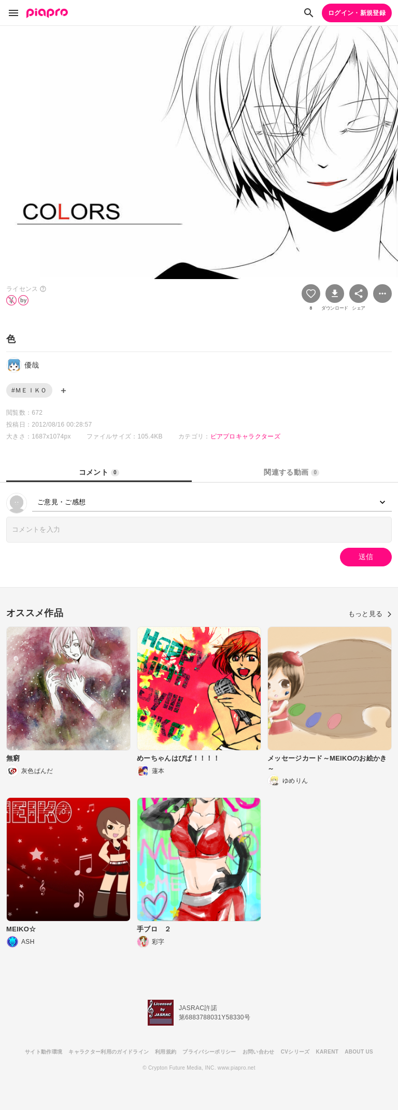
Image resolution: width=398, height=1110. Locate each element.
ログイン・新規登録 (357, 13)
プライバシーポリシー (209, 1052)
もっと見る (370, 614)
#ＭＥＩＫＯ (29, 390)
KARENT (327, 1052)
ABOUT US (359, 1052)
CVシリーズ (295, 1052)
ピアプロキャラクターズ (245, 436)
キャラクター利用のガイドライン (108, 1052)
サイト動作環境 (43, 1052)
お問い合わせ (259, 1052)
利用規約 (165, 1052)
